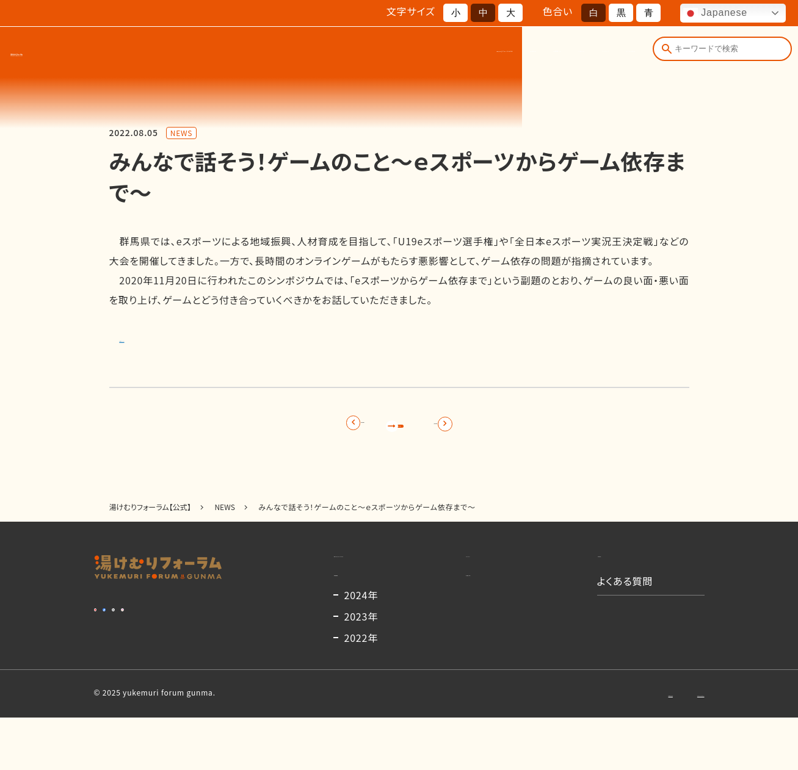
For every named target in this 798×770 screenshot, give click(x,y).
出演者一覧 (422, 54)
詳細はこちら (148, 337)
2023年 (361, 668)
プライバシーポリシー (668, 745)
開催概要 (362, 54)
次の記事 (511, 429)
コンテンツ (539, 54)
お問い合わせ (585, 745)
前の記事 (287, 429)
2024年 (361, 647)
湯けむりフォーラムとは (277, 54)
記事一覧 (399, 429)
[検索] (663, 53)
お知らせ (481, 54)
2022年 (361, 690)
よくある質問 (606, 54)
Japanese (715, 13)
